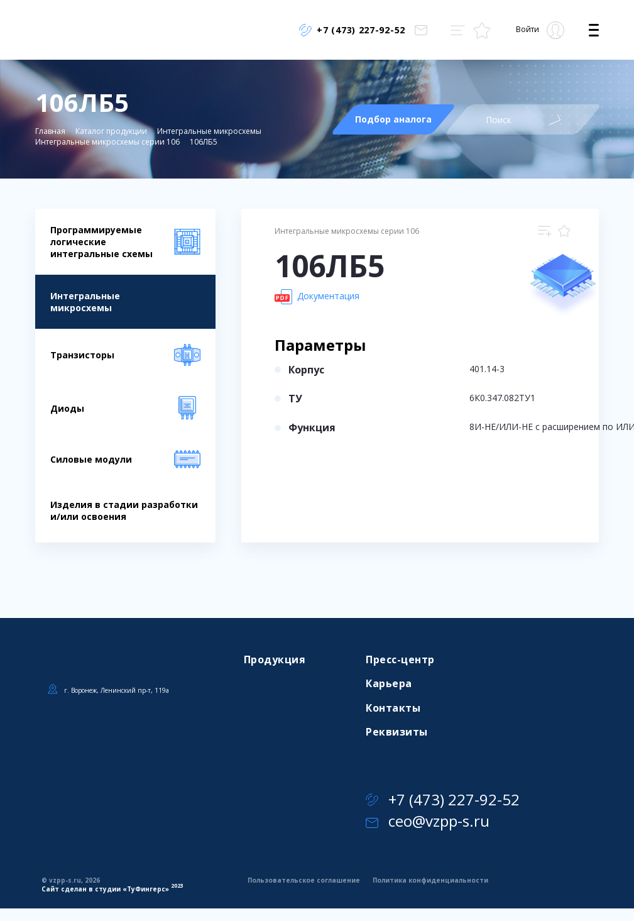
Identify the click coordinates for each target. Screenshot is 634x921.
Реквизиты (396, 732)
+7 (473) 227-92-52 (443, 799)
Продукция (274, 659)
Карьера (389, 683)
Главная (50, 131)
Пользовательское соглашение (304, 880)
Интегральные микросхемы (209, 131)
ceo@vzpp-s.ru (427, 820)
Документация (317, 296)
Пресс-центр (400, 659)
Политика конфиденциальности (430, 880)
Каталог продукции (111, 131)
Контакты (393, 708)
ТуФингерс (146, 889)
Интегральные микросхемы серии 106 (107, 141)
